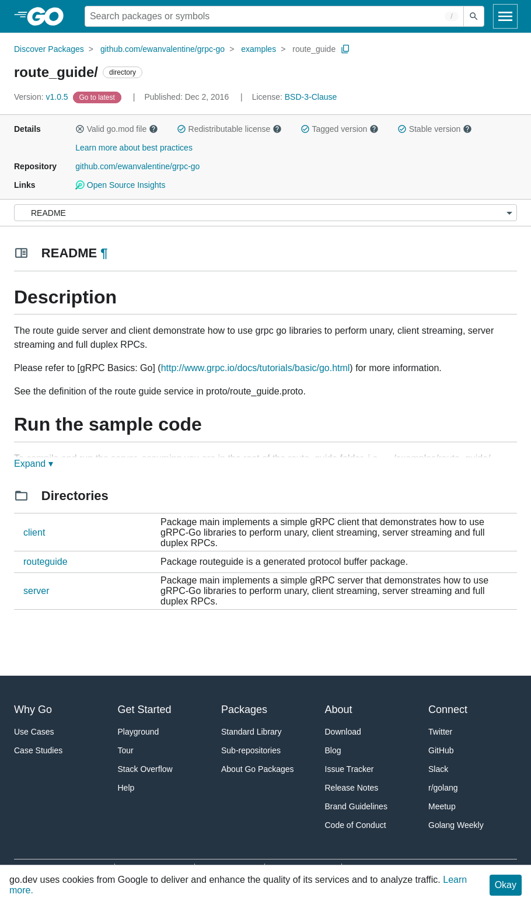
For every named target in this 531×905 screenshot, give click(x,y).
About (338, 709)
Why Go (33, 709)
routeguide (45, 562)
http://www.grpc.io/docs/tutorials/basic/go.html (255, 368)
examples (258, 49)
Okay (505, 885)
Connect (447, 709)
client (34, 532)
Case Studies (38, 750)
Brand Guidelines (356, 806)
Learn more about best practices (134, 147)
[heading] (49, 16)
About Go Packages (257, 769)
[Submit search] (473, 16)
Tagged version (340, 129)
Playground (138, 731)
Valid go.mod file (116, 129)
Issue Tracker (349, 769)
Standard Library (251, 731)
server (36, 591)
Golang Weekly (456, 825)
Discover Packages (49, 49)
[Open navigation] (505, 16)
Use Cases (34, 731)
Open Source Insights (120, 185)
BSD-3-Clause (311, 97)
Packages (244, 709)
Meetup (442, 806)
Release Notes (352, 787)
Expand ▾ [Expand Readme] (33, 464)
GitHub (441, 750)
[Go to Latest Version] (98, 97)
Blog (333, 750)
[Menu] (265, 212)
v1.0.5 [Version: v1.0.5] (42, 97)
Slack (438, 769)
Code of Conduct (355, 825)
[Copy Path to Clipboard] (345, 49)
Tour (126, 750)
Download (343, 731)
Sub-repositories (251, 750)
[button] (80, 129)
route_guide (314, 49)
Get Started (145, 709)
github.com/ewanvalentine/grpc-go (162, 49)
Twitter (440, 731)
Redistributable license (229, 129)
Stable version (434, 129)
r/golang (443, 787)
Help (126, 787)
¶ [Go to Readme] (103, 253)
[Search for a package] (274, 16)
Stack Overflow (145, 769)
